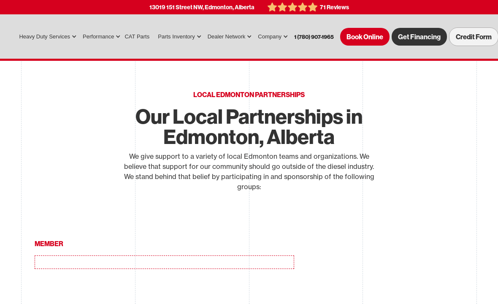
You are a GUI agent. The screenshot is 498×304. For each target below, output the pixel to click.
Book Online (364, 37)
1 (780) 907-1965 (314, 36)
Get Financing (419, 37)
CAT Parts (136, 36)
